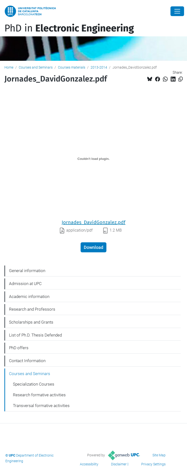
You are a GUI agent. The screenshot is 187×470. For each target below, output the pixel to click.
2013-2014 (99, 67)
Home (8, 67)
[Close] (177, 11)
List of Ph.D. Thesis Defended (35, 335)
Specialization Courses (33, 384)
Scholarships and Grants (31, 322)
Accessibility (89, 464)
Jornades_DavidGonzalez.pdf (93, 222)
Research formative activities (39, 394)
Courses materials (71, 67)
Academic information (29, 296)
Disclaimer (119, 464)
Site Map (159, 455)
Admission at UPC (25, 283)
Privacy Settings (153, 464)
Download (93, 247)
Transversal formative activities (41, 405)
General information (27, 270)
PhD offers (18, 347)
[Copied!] (180, 79)
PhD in (69, 28)
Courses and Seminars (36, 67)
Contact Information (27, 360)
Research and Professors (32, 309)
